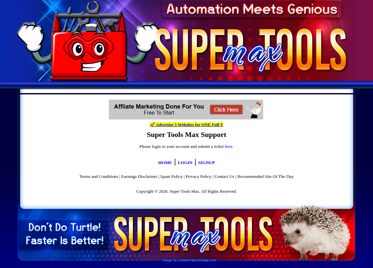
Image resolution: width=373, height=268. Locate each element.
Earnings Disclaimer (139, 176)
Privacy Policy (198, 176)
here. (229, 146)
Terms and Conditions (98, 176)
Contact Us (224, 176)
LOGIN (185, 162)
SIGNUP (206, 162)
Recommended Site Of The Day (265, 176)
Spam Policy (171, 176)
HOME (165, 162)
